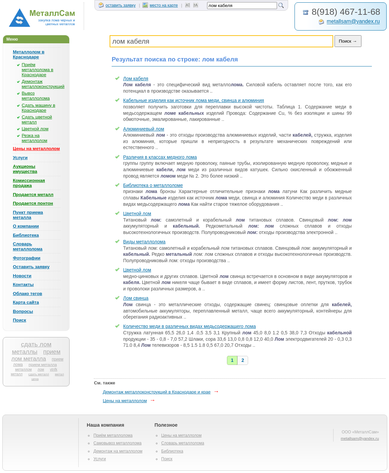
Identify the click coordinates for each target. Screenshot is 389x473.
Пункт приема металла (28, 215)
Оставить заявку (31, 266)
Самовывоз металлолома (117, 443)
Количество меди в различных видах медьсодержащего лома (189, 326)
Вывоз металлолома (36, 96)
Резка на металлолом (34, 138)
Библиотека (26, 235)
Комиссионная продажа (29, 183)
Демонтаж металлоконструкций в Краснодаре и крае (157, 391)
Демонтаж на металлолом (118, 451)
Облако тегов (27, 293)
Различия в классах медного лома (160, 157)
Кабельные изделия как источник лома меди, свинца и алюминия (193, 100)
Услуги (20, 157)
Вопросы (23, 311)
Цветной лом (35, 128)
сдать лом (36, 344)
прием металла (43, 364)
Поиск (19, 320)
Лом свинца (135, 298)
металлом (23, 369)
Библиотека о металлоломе (153, 185)
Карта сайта (26, 302)
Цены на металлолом (36, 148)
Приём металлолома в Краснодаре (37, 69)
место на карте (160, 5)
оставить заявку (117, 5)
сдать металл (38, 374)
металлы (24, 351)
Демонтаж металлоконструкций (43, 84)
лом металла (28, 359)
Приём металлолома (112, 435)
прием (52, 351)
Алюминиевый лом (143, 129)
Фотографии (26, 258)
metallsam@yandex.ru (353, 22)
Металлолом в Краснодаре (28, 54)
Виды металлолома (144, 241)
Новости (22, 275)
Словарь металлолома (27, 246)
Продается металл (33, 194)
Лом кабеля (135, 78)
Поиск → (348, 41)
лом (41, 369)
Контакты (23, 284)
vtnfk (53, 369)
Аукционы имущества (25, 169)
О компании (26, 226)
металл (17, 374)
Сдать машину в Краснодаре (38, 108)
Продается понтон (33, 203)
